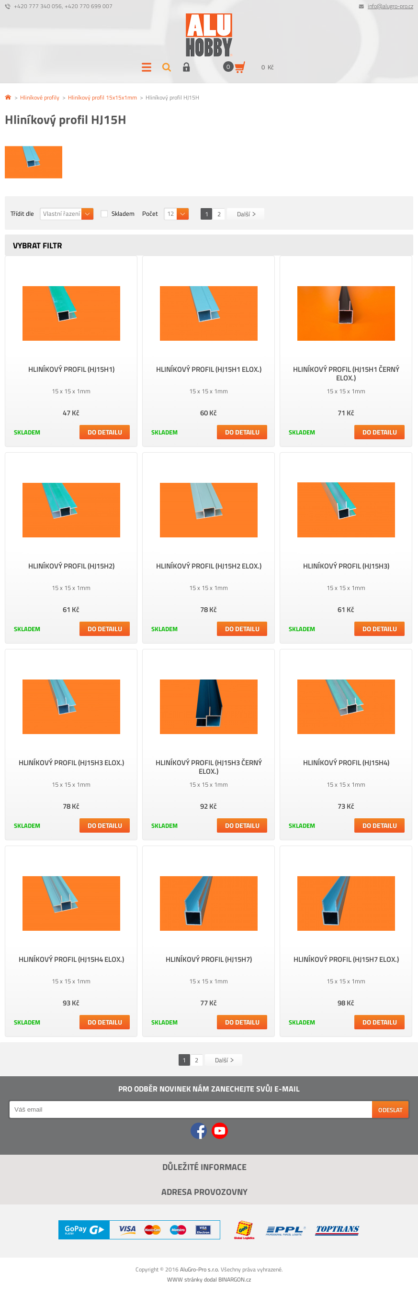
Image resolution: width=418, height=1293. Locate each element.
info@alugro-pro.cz (390, 6)
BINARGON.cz (234, 1279)
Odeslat (390, 1110)
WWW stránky (185, 1279)
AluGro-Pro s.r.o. (199, 1269)
